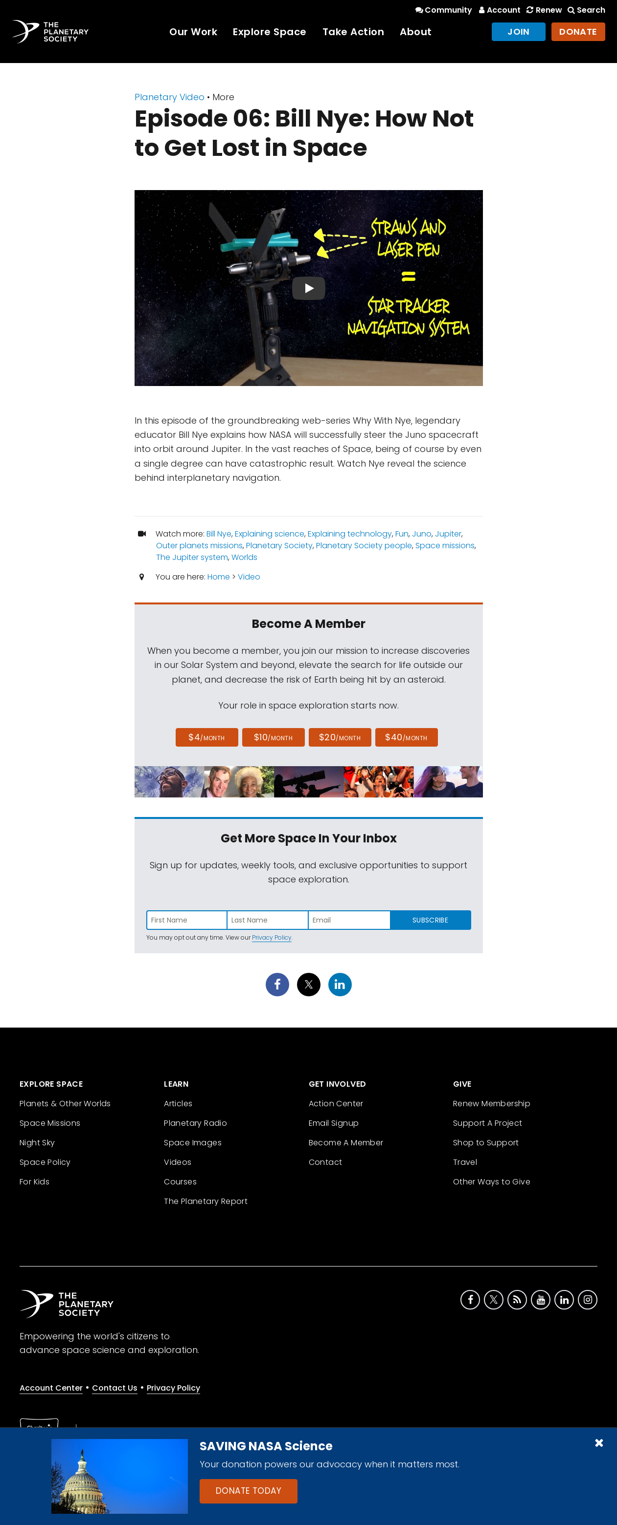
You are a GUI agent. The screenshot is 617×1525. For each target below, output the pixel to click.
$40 (406, 737)
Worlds (244, 557)
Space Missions (50, 1123)
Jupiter (448, 533)
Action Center (336, 1103)
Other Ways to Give (491, 1181)
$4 (206, 737)
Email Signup (334, 1123)
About (416, 32)
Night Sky (37, 1142)
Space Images (193, 1142)
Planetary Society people (364, 545)
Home (218, 576)
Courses (180, 1181)
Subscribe (430, 920)
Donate (578, 31)
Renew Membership (491, 1103)
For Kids (34, 1181)
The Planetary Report (206, 1201)
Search (585, 10)
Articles (178, 1103)
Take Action (353, 32)
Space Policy (45, 1162)
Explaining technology (350, 533)
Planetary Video (170, 97)
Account (498, 10)
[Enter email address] (349, 920)
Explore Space (270, 32)
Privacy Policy (272, 937)
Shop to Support (486, 1142)
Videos (177, 1162)
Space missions (445, 545)
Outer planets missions (199, 545)
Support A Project (488, 1123)
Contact (326, 1162)
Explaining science (269, 533)
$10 (273, 737)
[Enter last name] (268, 920)
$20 (340, 737)
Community (443, 10)
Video (249, 576)
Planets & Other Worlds (65, 1103)
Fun (402, 533)
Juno (422, 533)
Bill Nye (218, 533)
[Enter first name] (187, 920)
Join (518, 31)
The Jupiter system (192, 557)
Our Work (193, 32)
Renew (543, 10)
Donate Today (248, 1491)
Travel (465, 1162)
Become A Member (346, 1142)
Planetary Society (279, 545)
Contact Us (114, 1388)
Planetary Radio (195, 1123)
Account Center (51, 1388)
